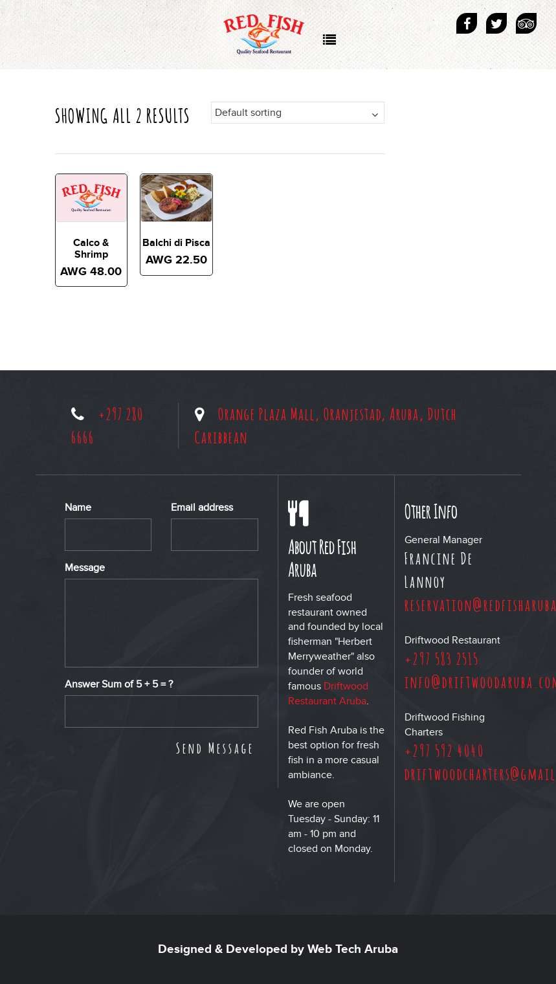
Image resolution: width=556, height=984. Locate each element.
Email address (202, 507)
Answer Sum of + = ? (119, 684)
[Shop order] (297, 113)
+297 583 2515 (442, 658)
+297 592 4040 (445, 750)
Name (78, 507)
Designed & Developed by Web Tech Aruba (278, 949)
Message (85, 567)
